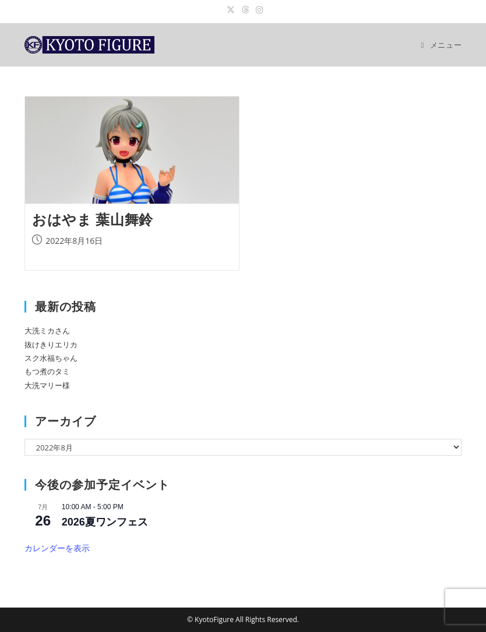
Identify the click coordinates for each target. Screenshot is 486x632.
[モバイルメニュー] (441, 45)
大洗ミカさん (47, 330)
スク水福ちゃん (51, 358)
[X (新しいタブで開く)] (230, 10)
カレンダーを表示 (57, 548)
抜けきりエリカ (51, 344)
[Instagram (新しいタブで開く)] (257, 10)
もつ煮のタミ (47, 371)
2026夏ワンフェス (105, 522)
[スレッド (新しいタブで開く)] (245, 10)
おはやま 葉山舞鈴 (92, 219)
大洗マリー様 (47, 385)
